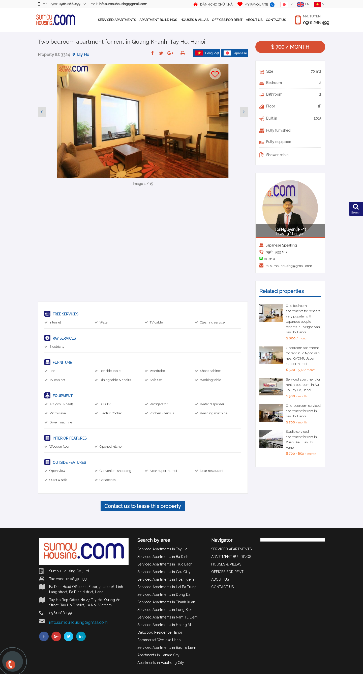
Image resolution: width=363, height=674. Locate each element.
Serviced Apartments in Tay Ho (162, 549)
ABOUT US (254, 20)
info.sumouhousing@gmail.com (78, 622)
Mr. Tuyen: (59, 3)
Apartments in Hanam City (158, 655)
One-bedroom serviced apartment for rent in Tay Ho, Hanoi (303, 411)
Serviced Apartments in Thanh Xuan (166, 602)
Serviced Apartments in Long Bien (165, 610)
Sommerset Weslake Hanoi (159, 640)
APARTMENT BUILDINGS (158, 20)
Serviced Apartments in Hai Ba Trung (167, 587)
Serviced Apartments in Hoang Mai (165, 625)
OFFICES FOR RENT (227, 20)
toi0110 (269, 259)
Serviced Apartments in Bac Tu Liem (166, 647)
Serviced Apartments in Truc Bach (164, 564)
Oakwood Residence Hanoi (159, 632)
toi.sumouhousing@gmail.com (289, 266)
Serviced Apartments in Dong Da (163, 594)
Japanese (235, 53)
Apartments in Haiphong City (160, 663)
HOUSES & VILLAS (194, 20)
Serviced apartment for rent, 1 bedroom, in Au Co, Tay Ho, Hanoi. (303, 385)
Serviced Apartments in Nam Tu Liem (167, 617)
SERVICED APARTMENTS (117, 20)
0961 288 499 (316, 22)
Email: (115, 4)
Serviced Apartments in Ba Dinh (162, 557)
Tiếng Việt (207, 53)
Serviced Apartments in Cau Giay (164, 572)
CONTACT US (276, 20)
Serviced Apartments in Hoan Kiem (165, 579)
